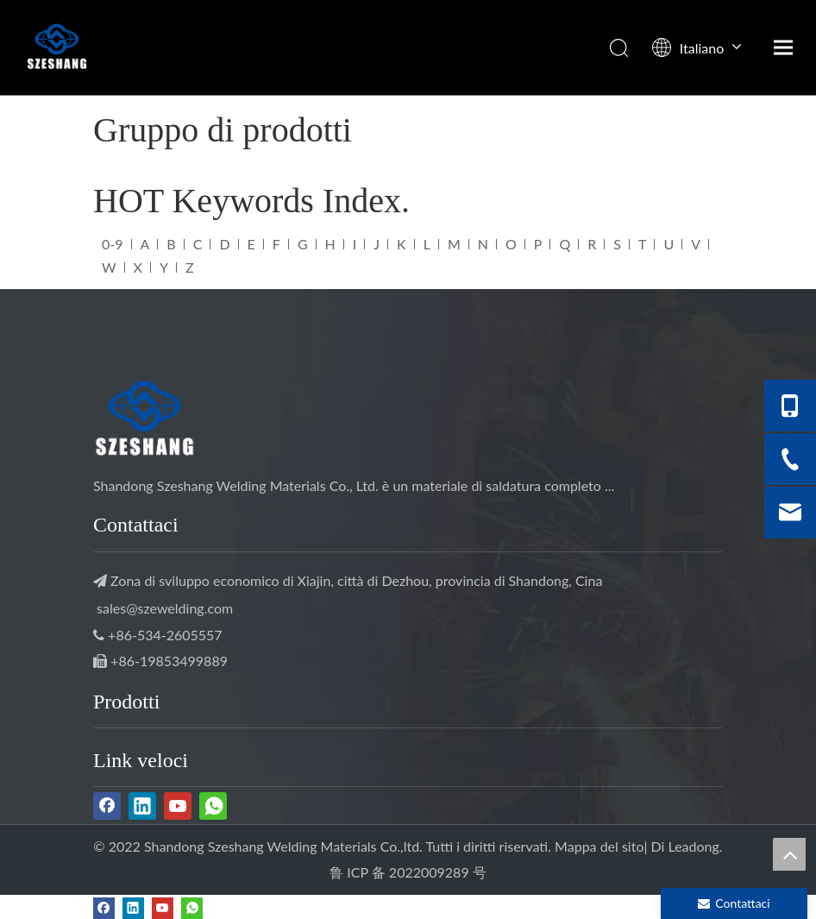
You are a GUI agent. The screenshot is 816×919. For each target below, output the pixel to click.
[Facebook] (107, 806)
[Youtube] (177, 806)
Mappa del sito (599, 846)
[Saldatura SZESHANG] (145, 421)
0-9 (112, 244)
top (789, 854)
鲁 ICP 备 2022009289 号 (408, 872)
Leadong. (695, 846)
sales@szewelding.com (165, 608)
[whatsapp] (213, 806)
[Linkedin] (142, 806)
